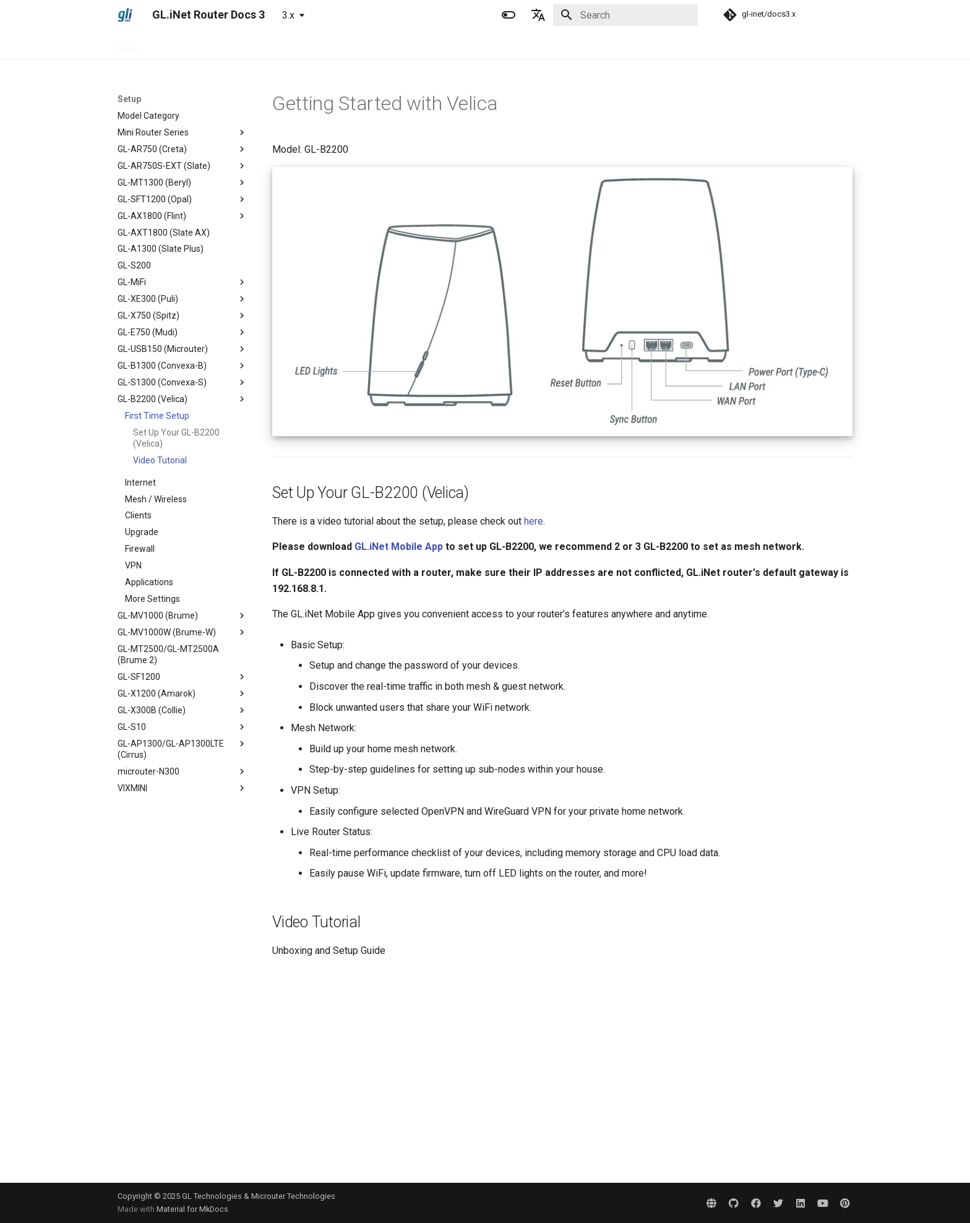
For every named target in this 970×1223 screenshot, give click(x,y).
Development (413, 45)
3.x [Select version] (288, 15)
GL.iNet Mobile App (398, 546)
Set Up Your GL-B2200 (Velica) (176, 437)
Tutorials (277, 45)
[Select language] (538, 14)
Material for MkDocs (192, 1209)
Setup (233, 45)
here (533, 521)
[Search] (625, 15)
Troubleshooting (340, 45)
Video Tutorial (160, 460)
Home (129, 45)
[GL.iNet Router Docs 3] (125, 14)
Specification (181, 45)
